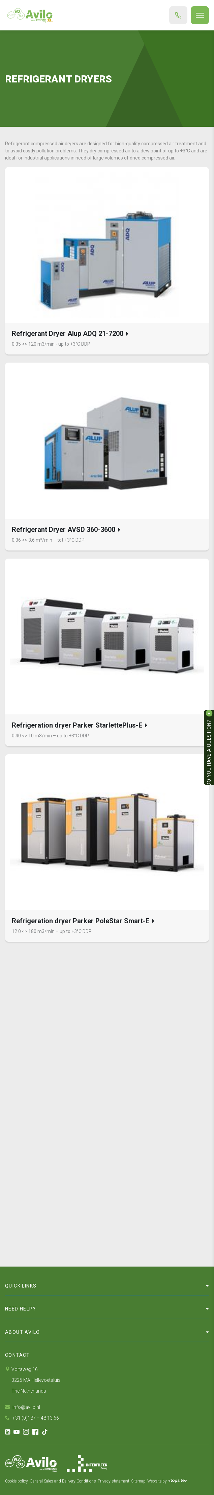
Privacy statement (113, 1481)
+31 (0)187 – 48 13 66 (32, 1418)
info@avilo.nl (22, 1407)
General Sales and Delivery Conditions (63, 1481)
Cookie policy (16, 1481)
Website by (167, 1481)
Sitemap (138, 1481)
